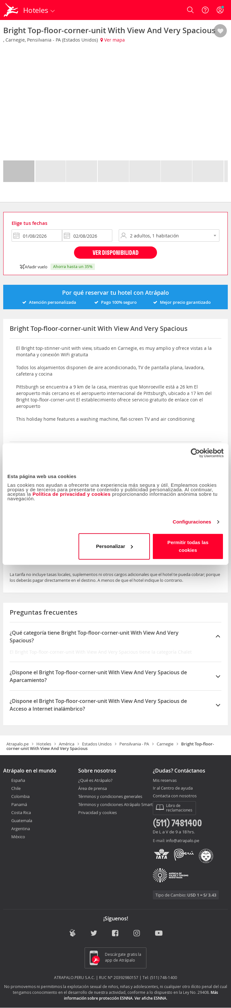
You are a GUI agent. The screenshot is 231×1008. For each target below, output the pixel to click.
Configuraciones (192, 521)
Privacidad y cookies (97, 812)
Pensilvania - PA (134, 744)
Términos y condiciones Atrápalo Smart (115, 804)
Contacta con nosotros (175, 796)
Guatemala (21, 820)
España (18, 780)
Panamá (19, 804)
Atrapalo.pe (17, 744)
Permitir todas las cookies (187, 546)
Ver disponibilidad (116, 252)
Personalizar (114, 546)
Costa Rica (21, 812)
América (66, 744)
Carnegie (165, 744)
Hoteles (43, 744)
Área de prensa (92, 788)
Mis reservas (165, 780)
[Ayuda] (205, 10)
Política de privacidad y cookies (71, 494)
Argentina (20, 828)
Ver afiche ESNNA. (150, 998)
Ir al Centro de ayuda (173, 788)
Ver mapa (112, 40)
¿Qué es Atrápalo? (95, 780)
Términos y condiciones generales (110, 796)
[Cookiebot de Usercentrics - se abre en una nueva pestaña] (195, 453)
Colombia (20, 796)
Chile (16, 788)
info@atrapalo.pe (182, 840)
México (18, 837)
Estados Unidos (97, 744)
